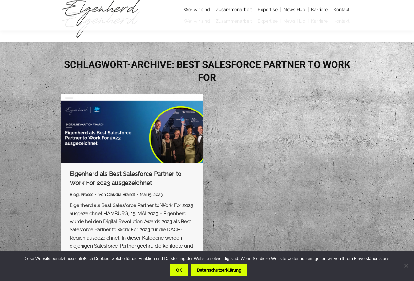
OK (179, 270)
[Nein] (406, 266)
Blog (74, 194)
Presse (87, 194)
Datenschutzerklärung (219, 270)
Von (116, 194)
